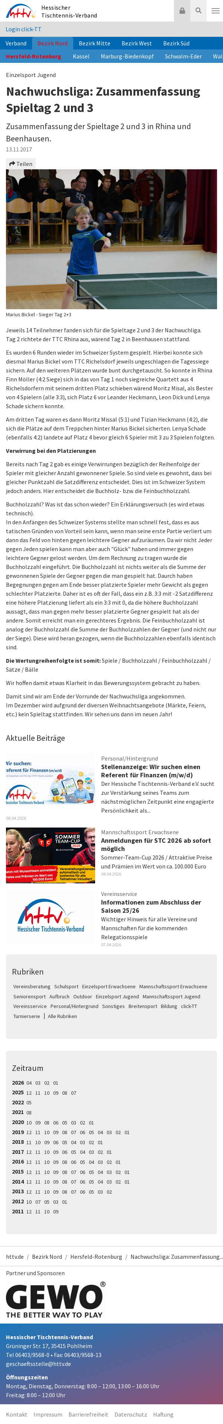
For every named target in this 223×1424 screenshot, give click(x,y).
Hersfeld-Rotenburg (33, 56)
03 (38, 1082)
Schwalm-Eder (183, 56)
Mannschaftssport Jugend (171, 996)
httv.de (15, 1256)
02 (46, 1082)
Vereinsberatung (32, 986)
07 (73, 1092)
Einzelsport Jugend (117, 996)
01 (55, 1082)
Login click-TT (24, 29)
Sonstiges (113, 1006)
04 (29, 1082)
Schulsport (66, 986)
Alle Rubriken (62, 1016)
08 (64, 1092)
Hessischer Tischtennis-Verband (69, 11)
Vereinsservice (30, 1006)
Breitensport (143, 1006)
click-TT (189, 1006)
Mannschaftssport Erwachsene (173, 986)
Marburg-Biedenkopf (127, 56)
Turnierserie (26, 1016)
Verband (16, 43)
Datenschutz (130, 1414)
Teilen (20, 163)
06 (55, 1122)
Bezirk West (137, 43)
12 (29, 1092)
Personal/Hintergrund (74, 1006)
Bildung (169, 1006)
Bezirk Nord (53, 43)
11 (38, 1092)
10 (46, 1092)
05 (29, 1102)
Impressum (47, 1414)
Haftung (163, 1414)
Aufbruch (59, 996)
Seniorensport (29, 996)
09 (55, 1092)
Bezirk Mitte (94, 43)
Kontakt (17, 1414)
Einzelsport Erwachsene (109, 986)
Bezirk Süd (176, 43)
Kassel (81, 56)
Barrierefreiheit (88, 1414)
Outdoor (82, 996)
